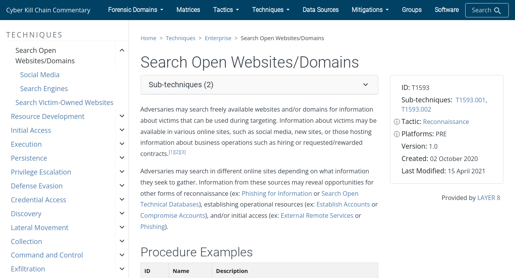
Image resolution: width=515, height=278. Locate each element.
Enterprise (218, 38)
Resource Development (48, 116)
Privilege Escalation (41, 171)
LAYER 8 (488, 197)
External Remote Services (317, 215)
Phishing (153, 226)
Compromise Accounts (173, 215)
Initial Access (31, 130)
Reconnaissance (446, 121)
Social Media (40, 74)
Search (487, 10)
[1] (171, 152)
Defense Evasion (37, 185)
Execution (26, 144)
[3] (183, 152)
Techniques (180, 38)
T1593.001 (471, 100)
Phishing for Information (277, 193)
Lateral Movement (39, 227)
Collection (26, 241)
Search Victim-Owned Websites (64, 102)
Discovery (26, 213)
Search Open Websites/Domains (45, 55)
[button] (136, 10)
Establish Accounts (343, 204)
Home (149, 38)
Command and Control (47, 254)
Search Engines (44, 88)
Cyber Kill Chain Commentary (48, 10)
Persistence (29, 158)
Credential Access (38, 199)
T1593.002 (416, 109)
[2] (177, 152)
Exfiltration (28, 268)
